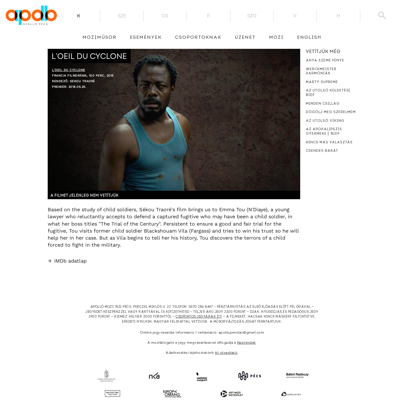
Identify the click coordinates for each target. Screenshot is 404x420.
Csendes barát (322, 151)
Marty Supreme (322, 82)
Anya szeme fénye (325, 60)
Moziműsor (99, 37)
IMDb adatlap (67, 261)
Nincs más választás (329, 142)
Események (146, 37)
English (309, 37)
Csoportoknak (198, 37)
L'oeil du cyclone (68, 70)
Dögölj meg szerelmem (331, 112)
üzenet (245, 37)
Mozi (276, 37)
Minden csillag (322, 103)
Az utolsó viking (325, 121)
